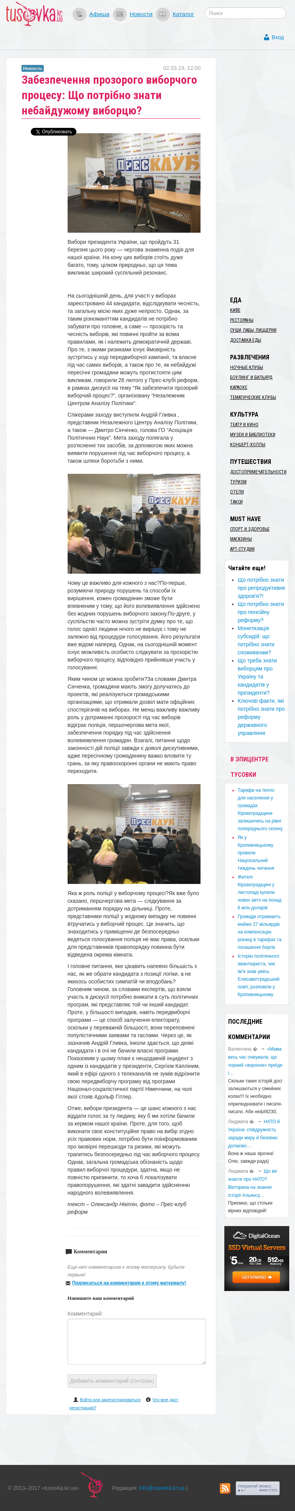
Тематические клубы (253, 397)
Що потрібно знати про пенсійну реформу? (261, 612)
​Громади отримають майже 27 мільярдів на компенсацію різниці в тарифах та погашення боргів (260, 932)
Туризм (238, 482)
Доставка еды (245, 340)
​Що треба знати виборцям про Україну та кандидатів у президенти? (257, 676)
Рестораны (242, 320)
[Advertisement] (259, 173)
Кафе (235, 310)
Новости (140, 14)
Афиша (99, 14)
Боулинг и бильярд (251, 377)
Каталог (183, 14)
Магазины (241, 539)
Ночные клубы (246, 367)
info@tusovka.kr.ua (162, 1488)
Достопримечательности (258, 472)
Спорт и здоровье (250, 529)
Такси (236, 502)
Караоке (238, 387)
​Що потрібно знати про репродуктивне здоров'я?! (261, 588)
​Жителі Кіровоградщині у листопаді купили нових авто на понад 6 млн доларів (260, 892)
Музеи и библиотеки (252, 434)
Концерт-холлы (247, 444)
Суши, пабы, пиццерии (253, 330)
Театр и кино (244, 424)
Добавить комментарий (112, 1381)
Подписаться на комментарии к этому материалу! (129, 1283)
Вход (278, 37)
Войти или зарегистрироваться (110, 1399)
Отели (237, 492)
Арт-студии (242, 549)
